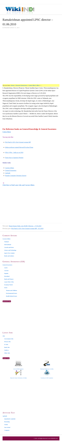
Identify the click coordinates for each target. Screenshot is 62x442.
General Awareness (21, 85)
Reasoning (7, 421)
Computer (6, 430)
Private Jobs (7, 341)
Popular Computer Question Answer (15, 175)
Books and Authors (9, 256)
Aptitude (7, 173)
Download (6, 276)
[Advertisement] (31, 44)
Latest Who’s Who (34, 85)
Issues (5, 287)
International (7, 244)
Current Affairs (9, 168)
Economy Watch (8, 284)
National (6, 241)
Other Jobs (7, 353)
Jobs (4, 336)
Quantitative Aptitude (9, 419)
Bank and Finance (9, 279)
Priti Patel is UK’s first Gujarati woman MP (18, 142)
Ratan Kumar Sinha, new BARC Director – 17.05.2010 (25, 226)
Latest (5, 267)
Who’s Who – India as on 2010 (14, 152)
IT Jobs (6, 344)
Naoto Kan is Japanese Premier (14, 157)
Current (6, 270)
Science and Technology (10, 250)
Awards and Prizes (9, 247)
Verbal (6, 424)
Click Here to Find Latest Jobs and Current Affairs (19, 185)
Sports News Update (9, 253)
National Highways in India (46, 365)
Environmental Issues (11, 293)
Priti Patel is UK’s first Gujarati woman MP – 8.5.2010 (27, 228)
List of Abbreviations (18, 365)
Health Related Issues (11, 296)
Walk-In (6, 350)
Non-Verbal (7, 427)
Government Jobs (8, 338)
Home (12, 85)
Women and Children (11, 290)
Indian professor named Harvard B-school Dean (19, 147)
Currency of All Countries (47, 374)
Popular (6, 273)
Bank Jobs (7, 347)
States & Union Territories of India (18, 374)
